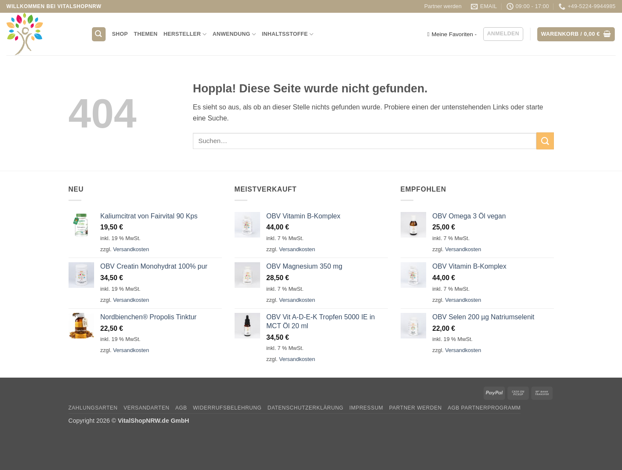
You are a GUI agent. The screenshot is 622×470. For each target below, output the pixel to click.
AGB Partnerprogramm (484, 408)
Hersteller (184, 34)
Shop (120, 34)
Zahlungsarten (93, 408)
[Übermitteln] (544, 140)
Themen (146, 34)
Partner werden (443, 6)
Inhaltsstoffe (288, 34)
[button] (99, 34)
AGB (181, 408)
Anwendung (234, 34)
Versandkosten (131, 249)
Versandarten (146, 408)
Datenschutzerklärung (305, 408)
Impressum (367, 408)
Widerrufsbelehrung (227, 408)
